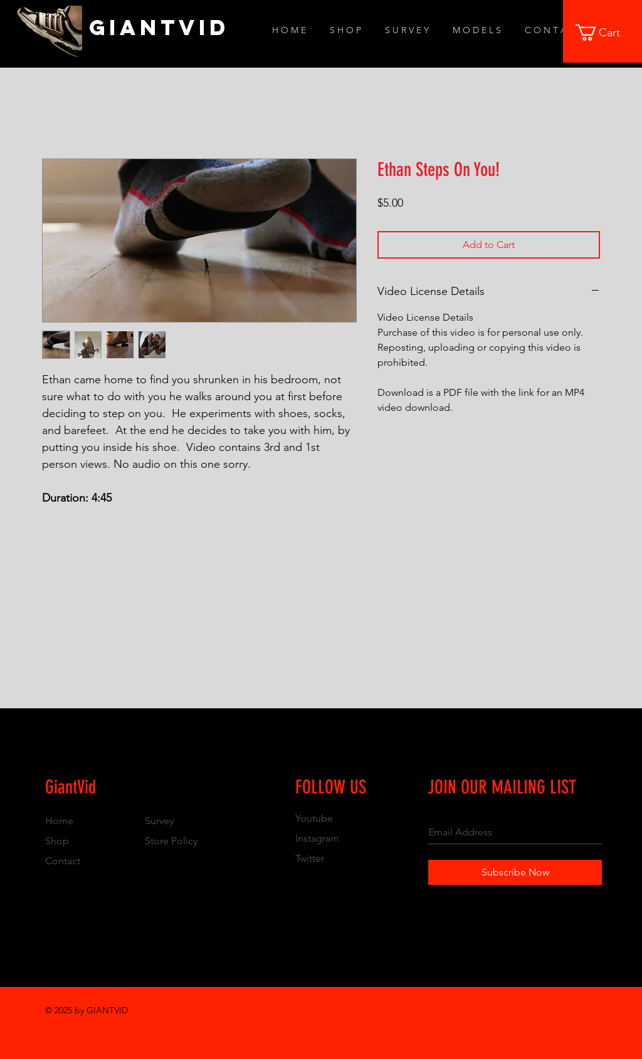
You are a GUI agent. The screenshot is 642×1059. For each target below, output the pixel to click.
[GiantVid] (159, 27)
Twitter (309, 858)
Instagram (317, 838)
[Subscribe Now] (515, 872)
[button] (606, 32)
